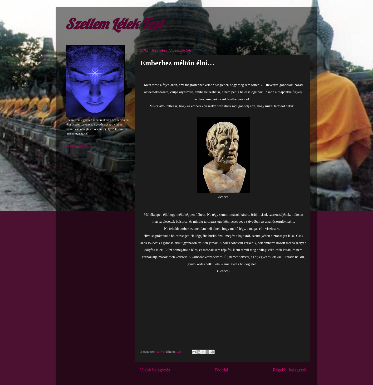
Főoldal (221, 369)
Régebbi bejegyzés (290, 369)
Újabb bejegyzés (155, 369)
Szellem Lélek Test (114, 24)
